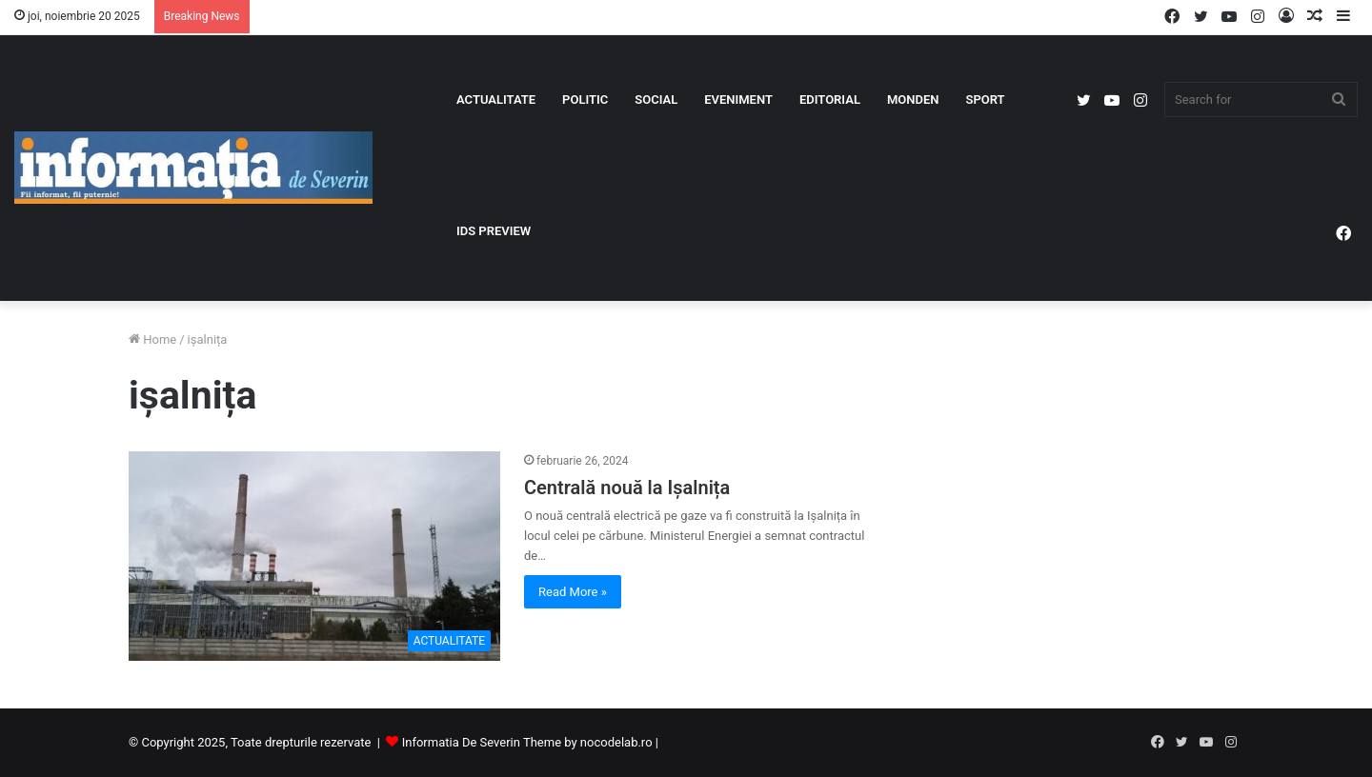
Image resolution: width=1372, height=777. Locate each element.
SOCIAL (656, 99)
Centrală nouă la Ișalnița (627, 487)
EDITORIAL (829, 99)
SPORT (984, 99)
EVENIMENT (738, 99)
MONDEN (913, 99)
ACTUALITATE (495, 99)
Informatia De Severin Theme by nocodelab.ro (527, 742)
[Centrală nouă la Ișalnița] (314, 556)
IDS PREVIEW (493, 231)
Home (152, 339)
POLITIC (585, 99)
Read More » (572, 592)
